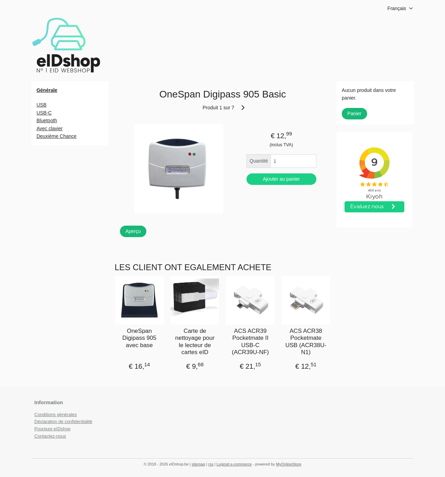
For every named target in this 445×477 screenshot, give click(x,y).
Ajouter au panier (281, 179)
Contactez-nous (50, 436)
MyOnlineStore (288, 464)
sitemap (198, 464)
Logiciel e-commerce (234, 464)
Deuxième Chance (56, 136)
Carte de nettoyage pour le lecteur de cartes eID (194, 341)
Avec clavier (50, 128)
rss (210, 464)
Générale (47, 90)
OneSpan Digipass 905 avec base (139, 338)
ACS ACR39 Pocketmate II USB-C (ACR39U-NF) (250, 341)
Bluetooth (47, 120)
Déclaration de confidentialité (63, 421)
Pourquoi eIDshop (52, 428)
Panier (354, 113)
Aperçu (132, 231)
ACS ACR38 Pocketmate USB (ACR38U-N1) (305, 341)
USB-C (44, 113)
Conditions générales (55, 414)
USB (42, 105)
